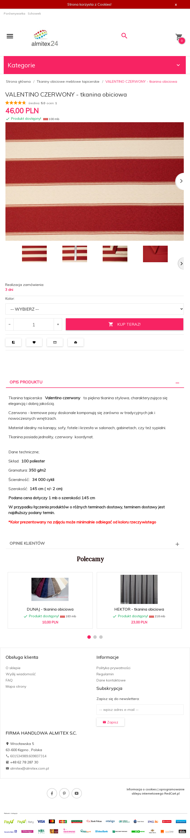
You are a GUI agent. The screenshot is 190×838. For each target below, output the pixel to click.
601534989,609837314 (26, 756)
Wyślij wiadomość (21, 674)
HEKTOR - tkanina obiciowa (139, 609)
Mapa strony (16, 686)
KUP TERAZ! (124, 324)
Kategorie (94, 65)
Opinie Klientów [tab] (27, 543)
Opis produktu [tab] (26, 381)
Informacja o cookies (142, 789)
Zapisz (110, 722)
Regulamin (105, 674)
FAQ (9, 680)
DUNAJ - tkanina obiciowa (50, 609)
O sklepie (13, 668)
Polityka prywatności (113, 668)
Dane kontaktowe (111, 680)
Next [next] (181, 263)
